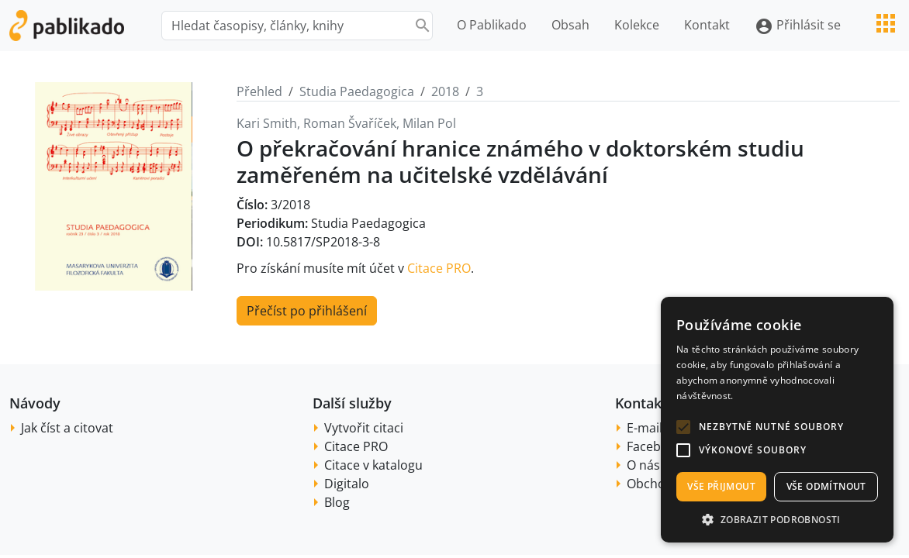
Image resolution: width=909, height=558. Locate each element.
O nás (643, 465)
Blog (337, 502)
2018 (445, 91)
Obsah (570, 24)
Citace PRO (439, 268)
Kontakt (707, 24)
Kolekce (636, 24)
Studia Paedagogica (356, 91)
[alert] (777, 419)
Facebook (655, 446)
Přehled (259, 91)
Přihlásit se (798, 26)
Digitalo (346, 483)
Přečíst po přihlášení (307, 310)
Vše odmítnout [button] (826, 486)
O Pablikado (492, 24)
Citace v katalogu (373, 465)
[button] (683, 427)
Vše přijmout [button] (721, 486)
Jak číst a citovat (67, 427)
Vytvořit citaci (363, 427)
